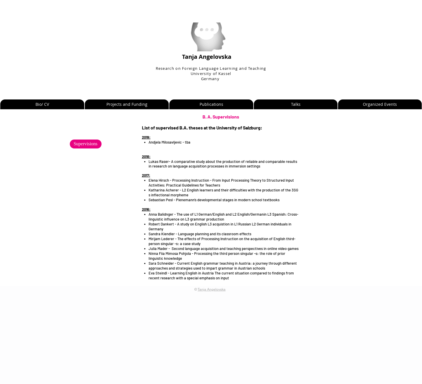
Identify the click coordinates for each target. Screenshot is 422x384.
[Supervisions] (86, 144)
